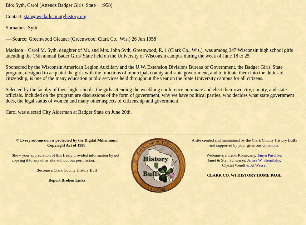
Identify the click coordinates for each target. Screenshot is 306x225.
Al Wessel (258, 165)
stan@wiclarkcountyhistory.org (55, 16)
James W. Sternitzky (263, 160)
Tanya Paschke (269, 155)
